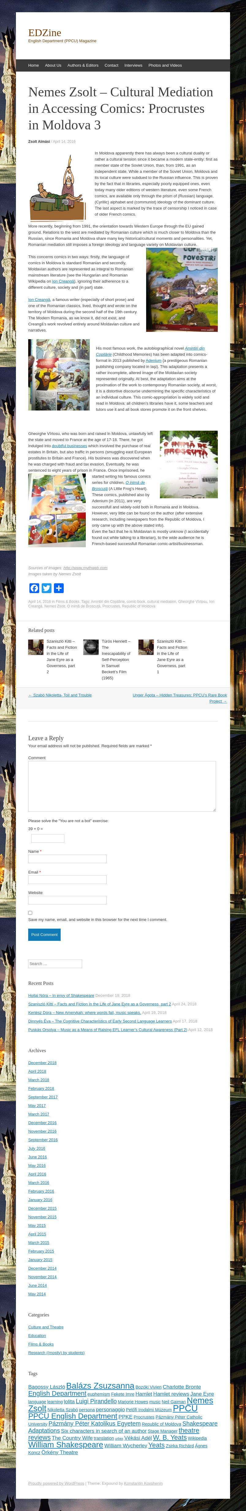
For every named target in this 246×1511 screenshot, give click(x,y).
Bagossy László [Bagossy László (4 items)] (46, 1387)
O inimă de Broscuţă (83, 606)
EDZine (44, 33)
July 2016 (36, 1148)
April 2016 (37, 1174)
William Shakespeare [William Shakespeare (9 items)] (65, 1444)
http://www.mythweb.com (85, 568)
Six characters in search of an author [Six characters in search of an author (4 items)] (104, 1431)
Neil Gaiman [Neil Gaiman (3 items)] (174, 1401)
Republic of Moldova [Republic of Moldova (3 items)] (161, 1424)
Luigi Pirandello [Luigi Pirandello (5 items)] (96, 1401)
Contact (112, 65)
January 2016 (40, 1199)
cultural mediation (161, 602)
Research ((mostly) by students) (56, 1352)
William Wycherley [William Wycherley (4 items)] (125, 1445)
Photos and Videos (165, 65)
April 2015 (37, 1234)
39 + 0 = (35, 828)
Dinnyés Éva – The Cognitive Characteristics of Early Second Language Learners (100, 1021)
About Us (53, 65)
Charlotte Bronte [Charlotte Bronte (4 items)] (182, 1387)
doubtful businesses (69, 446)
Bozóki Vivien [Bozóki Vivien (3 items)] (148, 1387)
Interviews (133, 65)
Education (37, 1335)
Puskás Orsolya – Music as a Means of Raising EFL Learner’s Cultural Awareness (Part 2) (107, 1029)
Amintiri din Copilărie (108, 602)
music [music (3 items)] (155, 1401)
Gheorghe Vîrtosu (192, 602)
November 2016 (42, 1131)
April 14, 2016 (64, 141)
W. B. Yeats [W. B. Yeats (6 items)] (170, 1437)
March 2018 (38, 1080)
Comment (36, 758)
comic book (136, 602)
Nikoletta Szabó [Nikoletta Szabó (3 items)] (62, 1409)
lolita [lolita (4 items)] (69, 1401)
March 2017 (38, 1114)
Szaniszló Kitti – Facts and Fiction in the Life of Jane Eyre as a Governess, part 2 (99, 1004)
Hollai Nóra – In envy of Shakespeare (61, 995)
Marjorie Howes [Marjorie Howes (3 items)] (133, 1401)
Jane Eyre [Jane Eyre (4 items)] (202, 1394)
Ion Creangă (63, 281)
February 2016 (41, 1191)
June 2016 (37, 1157)
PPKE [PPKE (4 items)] (126, 1417)
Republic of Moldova (138, 606)
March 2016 (38, 1182)
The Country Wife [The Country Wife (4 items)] (72, 1438)
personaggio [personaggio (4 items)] (110, 1409)
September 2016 (43, 1140)
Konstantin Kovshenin (143, 1483)
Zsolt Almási (39, 141)
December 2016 (42, 1122)
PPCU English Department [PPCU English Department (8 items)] (72, 1416)
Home (33, 65)
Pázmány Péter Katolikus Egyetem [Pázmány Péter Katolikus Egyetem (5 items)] (94, 1423)
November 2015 (42, 1217)
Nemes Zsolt (54, 606)
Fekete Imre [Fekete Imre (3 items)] (122, 1394)
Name (34, 851)
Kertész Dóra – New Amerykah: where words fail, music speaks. (84, 1012)
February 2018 (41, 1088)
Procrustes (111, 606)
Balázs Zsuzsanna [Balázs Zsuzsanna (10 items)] (100, 1385)
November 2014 (42, 1277)
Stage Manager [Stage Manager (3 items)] (162, 1431)
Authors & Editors (82, 65)
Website (35, 892)
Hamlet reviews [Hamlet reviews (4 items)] (171, 1394)
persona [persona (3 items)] (87, 1409)
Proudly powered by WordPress (56, 1483)
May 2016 (37, 1165)
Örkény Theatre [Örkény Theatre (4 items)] (59, 1452)
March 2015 (38, 1242)
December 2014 (42, 1268)
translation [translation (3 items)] (104, 1438)
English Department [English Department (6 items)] (57, 1393)
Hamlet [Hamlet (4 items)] (143, 1394)
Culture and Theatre (45, 1327)
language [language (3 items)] (37, 1401)
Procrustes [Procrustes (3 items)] (144, 1417)
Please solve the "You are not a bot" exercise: (68, 821)
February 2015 (41, 1251)
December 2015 (42, 1208)
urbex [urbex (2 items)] (119, 1438)
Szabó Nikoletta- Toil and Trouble (60, 695)
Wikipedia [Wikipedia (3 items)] (197, 1438)
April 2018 (37, 1071)
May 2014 (37, 1294)
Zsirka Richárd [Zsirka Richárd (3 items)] (180, 1445)
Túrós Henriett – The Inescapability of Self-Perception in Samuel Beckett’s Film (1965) (116, 659)
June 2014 (37, 1285)
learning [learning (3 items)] (55, 1401)
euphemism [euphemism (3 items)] (99, 1394)
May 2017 (37, 1105)
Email (34, 872)
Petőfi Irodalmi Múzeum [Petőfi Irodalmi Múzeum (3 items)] (149, 1409)
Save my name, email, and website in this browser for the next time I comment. (97, 919)
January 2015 (40, 1259)
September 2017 (43, 1097)
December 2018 (42, 1062)
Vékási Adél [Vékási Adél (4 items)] (138, 1438)
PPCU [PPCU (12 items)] (185, 1408)
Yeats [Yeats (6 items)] (156, 1445)
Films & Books (67, 602)
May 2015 (37, 1225)
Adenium (153, 360)
